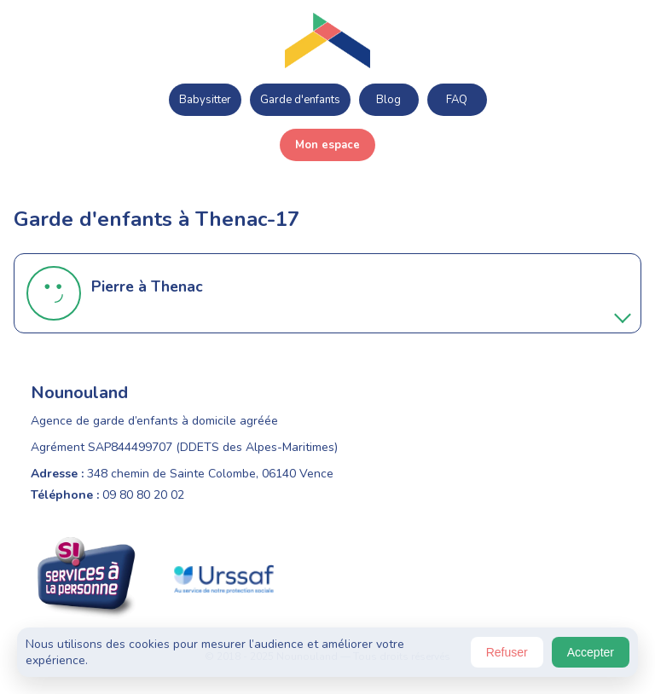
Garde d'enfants (300, 99)
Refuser (507, 652)
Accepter (590, 652)
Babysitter (205, 99)
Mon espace (327, 145)
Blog (388, 99)
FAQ (456, 99)
